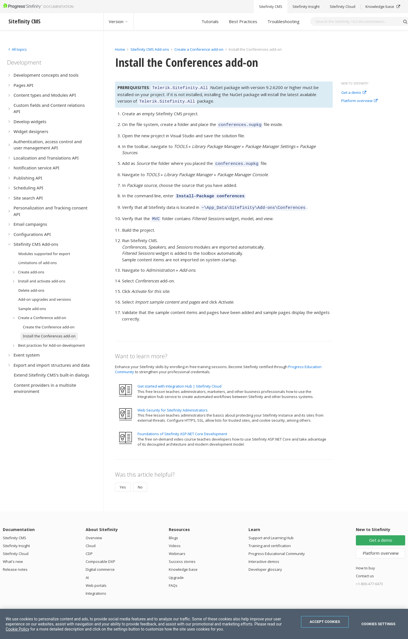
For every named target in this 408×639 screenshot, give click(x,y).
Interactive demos (264, 555)
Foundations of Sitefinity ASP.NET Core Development (182, 427)
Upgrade (176, 571)
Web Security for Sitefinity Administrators (173, 404)
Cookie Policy (17, 629)
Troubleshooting (283, 21)
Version (118, 21)
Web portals (96, 579)
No (140, 481)
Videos (175, 539)
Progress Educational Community (277, 547)
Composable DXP (100, 555)
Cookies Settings (379, 624)
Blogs (173, 531)
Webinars (177, 547)
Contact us (365, 569)
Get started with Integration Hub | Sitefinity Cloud (179, 380)
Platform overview (359, 101)
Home (120, 49)
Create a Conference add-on (198, 49)
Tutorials (210, 21)
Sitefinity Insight (16, 539)
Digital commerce (100, 563)
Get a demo (353, 92)
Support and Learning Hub (271, 531)
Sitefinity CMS (14, 531)
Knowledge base (183, 563)
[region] (204, 624)
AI (87, 571)
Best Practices (243, 21)
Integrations (96, 587)
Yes (123, 481)
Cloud (91, 539)
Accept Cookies (325, 622)
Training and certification (270, 539)
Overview (94, 531)
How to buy (365, 562)
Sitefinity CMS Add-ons (149, 49)
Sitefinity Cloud (15, 547)
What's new (13, 555)
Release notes (15, 563)
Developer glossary (265, 563)
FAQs (173, 579)
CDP (89, 547)
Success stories (182, 555)
